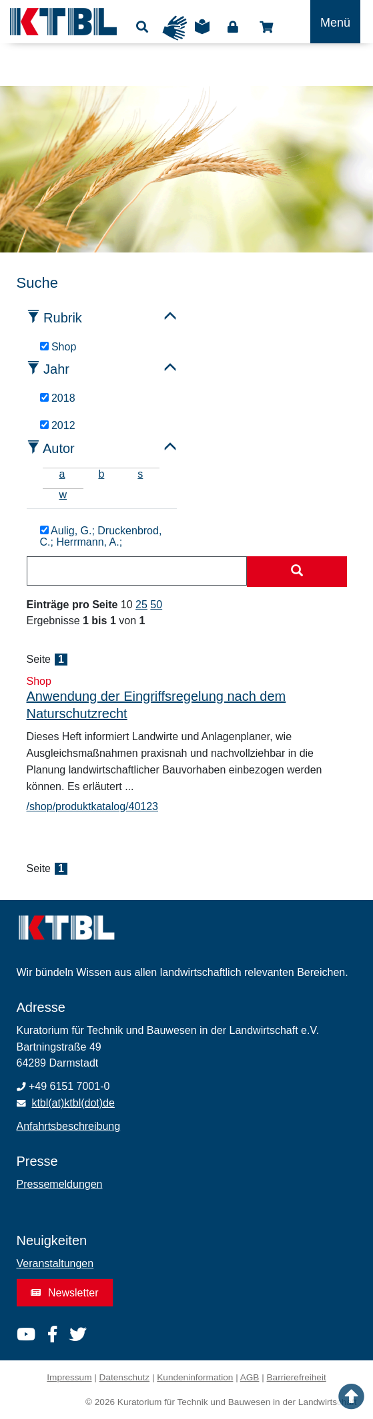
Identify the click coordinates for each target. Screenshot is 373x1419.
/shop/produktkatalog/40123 (92, 806)
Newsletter (65, 1292)
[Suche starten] (297, 571)
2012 (57, 425)
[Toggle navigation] (335, 21)
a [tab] (62, 474)
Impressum (69, 1377)
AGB (250, 1377)
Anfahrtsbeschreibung (69, 1126)
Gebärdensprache (174, 28)
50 (156, 604)
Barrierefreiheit (296, 1377)
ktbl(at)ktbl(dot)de (73, 1103)
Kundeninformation (195, 1377)
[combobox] (137, 571)
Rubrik (62, 317)
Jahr (56, 369)
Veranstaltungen (55, 1263)
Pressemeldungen (60, 1184)
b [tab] (101, 474)
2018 (57, 398)
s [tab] (140, 474)
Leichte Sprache (202, 31)
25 (141, 604)
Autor (59, 448)
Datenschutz (124, 1377)
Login (233, 27)
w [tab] (63, 494)
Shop (266, 27)
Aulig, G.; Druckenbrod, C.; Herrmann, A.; (101, 536)
